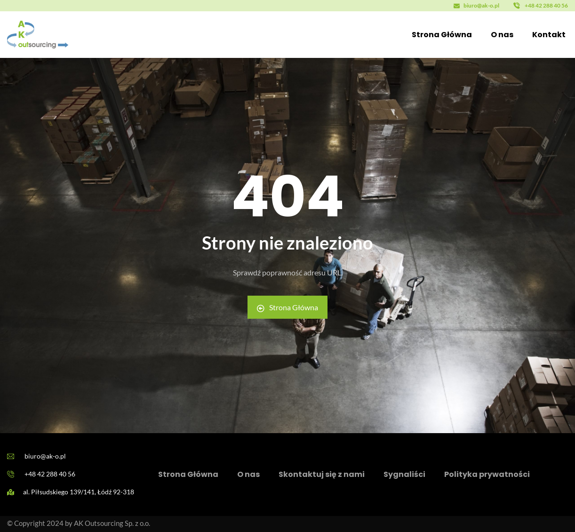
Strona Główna (287, 307)
